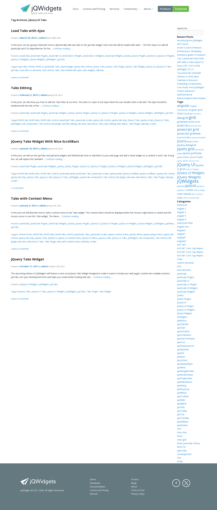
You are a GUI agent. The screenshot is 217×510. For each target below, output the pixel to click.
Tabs (57, 70)
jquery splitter (183, 161)
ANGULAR (182, 205)
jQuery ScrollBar (131, 173)
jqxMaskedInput (185, 363)
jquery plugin (67, 66)
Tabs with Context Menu (31, 198)
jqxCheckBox (183, 331)
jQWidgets (51, 59)
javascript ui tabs (84, 120)
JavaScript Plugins (39, 55)
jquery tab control (83, 66)
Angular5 (181, 230)
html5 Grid (194, 121)
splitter (180, 197)
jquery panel (116, 173)
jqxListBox (182, 360)
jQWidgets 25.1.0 (185, 69)
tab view (82, 123)
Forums (135, 479)
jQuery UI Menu (89, 237)
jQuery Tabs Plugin (115, 66)
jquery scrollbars (148, 173)
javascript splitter (199, 137)
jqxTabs (61, 59)
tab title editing (69, 123)
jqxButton (182, 320)
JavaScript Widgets (114, 55)
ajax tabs (22, 66)
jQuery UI (151, 55)
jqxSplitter (182, 403)
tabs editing (110, 123)
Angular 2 (181, 208)
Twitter (186, 483)
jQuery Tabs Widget (135, 66)
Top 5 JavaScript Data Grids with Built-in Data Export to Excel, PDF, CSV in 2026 (190, 62)
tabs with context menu (68, 241)
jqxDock (181, 342)
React (180, 436)
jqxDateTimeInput (186, 338)
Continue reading (62, 48)
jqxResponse (183, 389)
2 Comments (17, 188)
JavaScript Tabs (52, 66)
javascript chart (195, 126)
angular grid (195, 109)
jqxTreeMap (183, 418)
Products (165, 9)
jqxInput (181, 356)
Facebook (176, 483)
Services (114, 9)
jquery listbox (183, 157)
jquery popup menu (152, 234)
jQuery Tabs (99, 66)
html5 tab (23, 120)
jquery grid (185, 148)
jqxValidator (183, 421)
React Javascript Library (188, 443)
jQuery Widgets (37, 59)
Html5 (31, 66)
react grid (181, 439)
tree (186, 197)
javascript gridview (189, 133)
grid (192, 117)
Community (130, 9)
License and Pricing (94, 9)
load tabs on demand (30, 70)
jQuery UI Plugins (165, 55)
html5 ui (39, 66)
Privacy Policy (137, 493)
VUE (179, 457)
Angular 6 (181, 219)
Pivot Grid (182, 432)
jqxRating (181, 385)
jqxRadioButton (184, 381)
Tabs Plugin (134, 123)
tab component (29, 123)
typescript (182, 450)
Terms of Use (138, 490)
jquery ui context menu (69, 237)
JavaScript (24, 55)
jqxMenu (169, 223)
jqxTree (180, 414)
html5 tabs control (49, 120)
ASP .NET (181, 244)
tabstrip (100, 70)
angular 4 (181, 212)
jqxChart (181, 327)
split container (197, 194)
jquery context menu (118, 234)
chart (180, 113)
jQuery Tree (194, 161)
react (180, 193)
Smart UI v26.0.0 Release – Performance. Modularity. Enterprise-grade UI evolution (191, 51)
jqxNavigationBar (185, 371)
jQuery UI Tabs (163, 66)
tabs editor (122, 123)
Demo (93, 479)
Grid (179, 266)
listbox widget (199, 190)
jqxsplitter (181, 190)
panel (83, 177)
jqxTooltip (182, 410)
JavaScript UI (55, 55)
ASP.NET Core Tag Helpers (190, 248)
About (147, 9)
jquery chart (192, 141)
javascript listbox (184, 137)
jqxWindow (182, 425)
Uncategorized (184, 454)
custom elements (185, 262)
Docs (76, 9)
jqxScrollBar (183, 396)
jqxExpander (183, 349)
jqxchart (180, 186)
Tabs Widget (105, 291)
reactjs (187, 193)
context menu (25, 234)
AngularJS (181, 241)
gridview (182, 121)
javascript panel (67, 173)
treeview (191, 198)
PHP (179, 428)
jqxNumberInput (185, 374)
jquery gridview (192, 153)
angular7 (181, 233)
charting (188, 113)
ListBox (190, 189)
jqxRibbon (182, 392)
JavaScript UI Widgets (93, 55)
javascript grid (188, 129)
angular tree (183, 226)
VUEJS (180, 461)
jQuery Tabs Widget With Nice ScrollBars (45, 141)
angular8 (181, 237)
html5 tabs (34, 120)
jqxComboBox (184, 335)
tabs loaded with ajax (71, 70)
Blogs (134, 483)
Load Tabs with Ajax (28, 30)
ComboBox (196, 114)
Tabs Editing (21, 87)
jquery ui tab (147, 120)
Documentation (97, 486)
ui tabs (153, 123)
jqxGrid (190, 185)
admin (42, 37)
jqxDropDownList (185, 345)
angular (183, 105)
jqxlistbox (200, 186)
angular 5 (181, 215)
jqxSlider (181, 400)
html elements (184, 270)
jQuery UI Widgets (20, 59)
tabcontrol (92, 123)
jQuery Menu (136, 234)
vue (197, 197)
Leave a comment (20, 77)
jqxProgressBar (184, 378)
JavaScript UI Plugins (72, 55)
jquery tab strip (119, 120)
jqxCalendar (183, 324)
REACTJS (181, 446)
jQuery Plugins (139, 55)
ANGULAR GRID (185, 223)
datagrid (182, 118)
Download (181, 9)
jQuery (127, 55)
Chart (179, 259)
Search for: (182, 28)
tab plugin (56, 123)
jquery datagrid (186, 145)
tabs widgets (89, 70)
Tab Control (47, 70)
